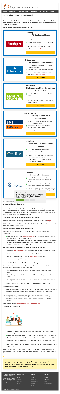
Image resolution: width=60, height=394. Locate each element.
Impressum (46, 379)
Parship (18, 377)
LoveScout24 (19, 381)
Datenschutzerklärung (48, 383)
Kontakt (45, 381)
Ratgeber (52, 11)
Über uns (46, 377)
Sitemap (32, 385)
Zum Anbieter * (41, 52)
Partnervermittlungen (36, 11)
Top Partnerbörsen (12, 11)
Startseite (4, 11)
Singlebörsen (33, 377)
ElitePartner (19, 379)
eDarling (18, 383)
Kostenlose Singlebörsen (24, 11)
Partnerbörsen (33, 379)
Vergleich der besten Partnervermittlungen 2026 (28, 303)
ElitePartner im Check (39, 74)
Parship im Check (38, 49)
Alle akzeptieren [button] (20, 199)
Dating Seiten (45, 11)
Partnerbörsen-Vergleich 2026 (28, 356)
